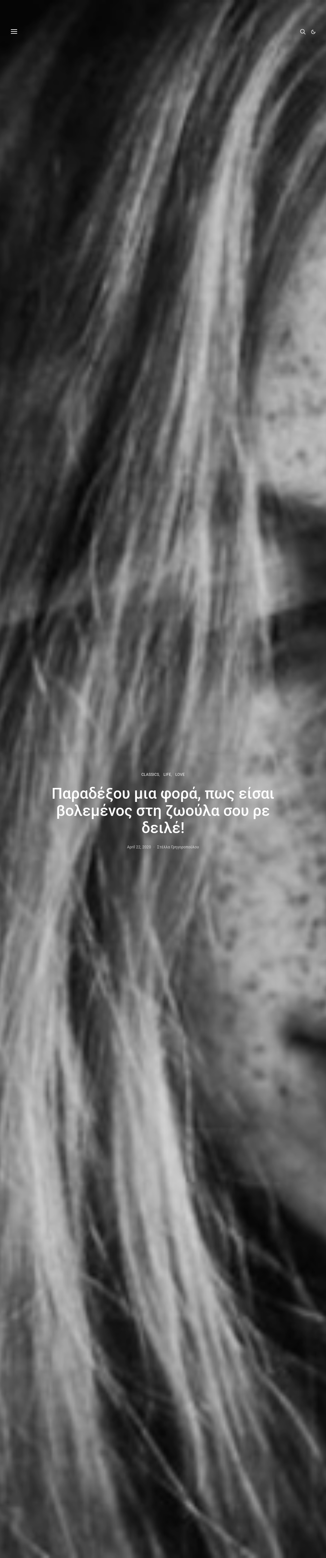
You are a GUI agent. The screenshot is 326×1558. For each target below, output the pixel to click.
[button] (313, 31)
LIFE (167, 774)
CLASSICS (150, 774)
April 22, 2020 (139, 847)
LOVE (180, 774)
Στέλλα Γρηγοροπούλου (178, 847)
